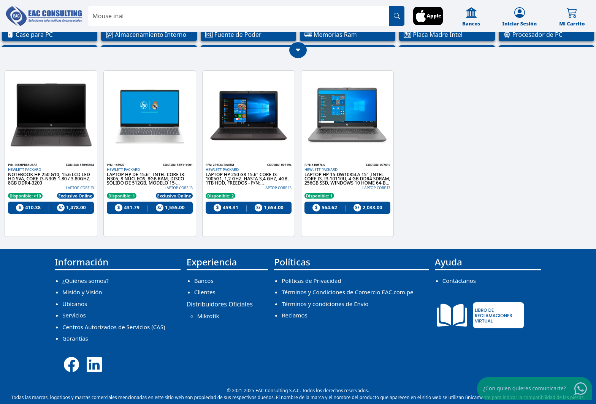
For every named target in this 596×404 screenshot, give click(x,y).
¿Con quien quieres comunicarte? (524, 388)
